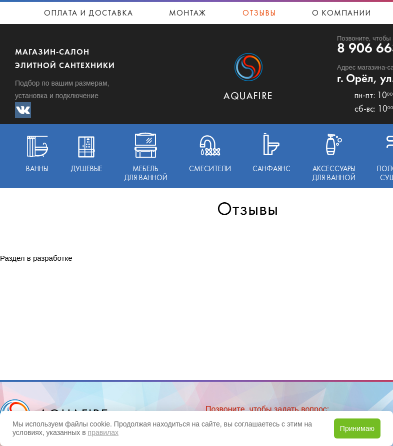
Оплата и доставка (88, 14)
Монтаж (187, 14)
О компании (341, 14)
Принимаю (357, 428)
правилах (103, 432)
